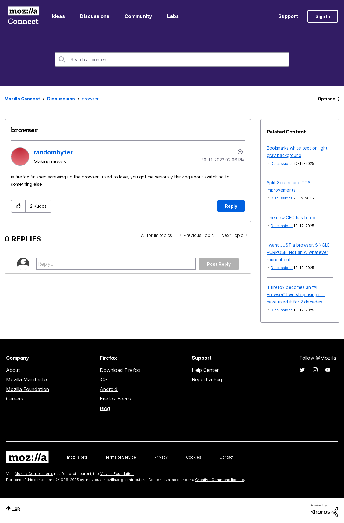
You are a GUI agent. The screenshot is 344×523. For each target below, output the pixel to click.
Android (109, 389)
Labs (173, 16)
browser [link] (90, 98)
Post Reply (219, 264)
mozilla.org (77, 457)
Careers (14, 399)
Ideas (58, 16)
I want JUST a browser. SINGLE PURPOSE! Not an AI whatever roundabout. (298, 252)
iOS (103, 379)
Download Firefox (120, 370)
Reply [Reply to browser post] (231, 206)
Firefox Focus (115, 399)
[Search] (172, 59)
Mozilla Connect (23, 16)
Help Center (205, 370)
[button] (18, 206)
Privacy (161, 457)
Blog (105, 408)
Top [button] (16, 508)
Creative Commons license (219, 479)
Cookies (193, 457)
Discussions (94, 16)
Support (288, 16)
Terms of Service (120, 457)
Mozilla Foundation (27, 389)
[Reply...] (116, 264)
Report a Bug (207, 379)
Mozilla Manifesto (26, 379)
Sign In (322, 16)
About (13, 370)
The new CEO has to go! (292, 217)
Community (138, 16)
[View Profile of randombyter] (53, 152)
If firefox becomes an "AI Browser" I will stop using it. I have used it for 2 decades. (296, 294)
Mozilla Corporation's (34, 473)
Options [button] (326, 98)
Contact (226, 457)
